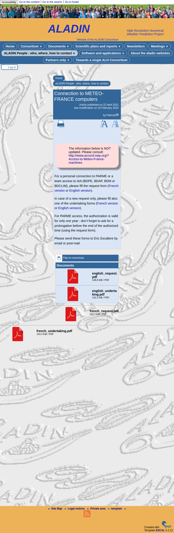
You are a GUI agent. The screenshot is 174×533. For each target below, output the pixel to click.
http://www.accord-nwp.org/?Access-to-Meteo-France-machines (89, 159)
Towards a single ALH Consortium (101, 60)
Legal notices (75, 508)
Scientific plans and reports (98, 46)
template (115, 508)
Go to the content (29, 2)
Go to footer (72, 2)
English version (80, 190)
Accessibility (9, 2)
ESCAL (160, 530)
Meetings (159, 46)
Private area (96, 508)
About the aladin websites (150, 53)
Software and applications (102, 53)
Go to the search (52, 2)
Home (10, 46)
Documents (58, 46)
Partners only (58, 60)
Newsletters (136, 46)
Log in (12, 67)
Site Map (55, 508)
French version (107, 203)
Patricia (110, 115)
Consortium (31, 46)
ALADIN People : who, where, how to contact (39, 53)
